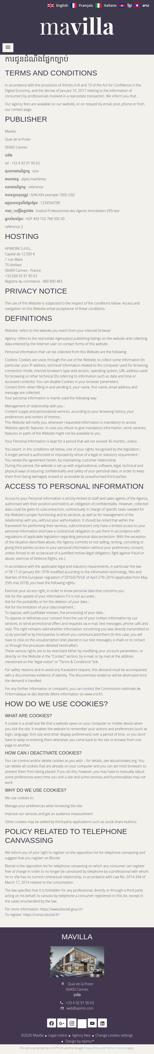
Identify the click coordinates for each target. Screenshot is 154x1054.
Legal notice (57, 1035)
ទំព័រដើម (77, 25)
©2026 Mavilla (32, 1035)
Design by (79, 1041)
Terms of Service (116, 1048)
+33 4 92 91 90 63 (80, 1002)
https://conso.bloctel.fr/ (41, 914)
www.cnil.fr (93, 694)
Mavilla (77, 937)
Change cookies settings (114, 1035)
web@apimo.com (79, 1008)
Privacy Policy (92, 1048)
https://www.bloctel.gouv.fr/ (61, 909)
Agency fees (81, 1035)
